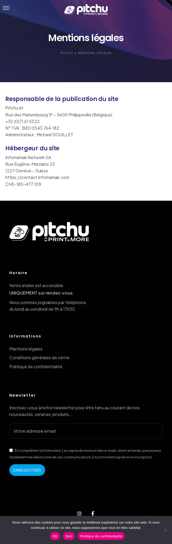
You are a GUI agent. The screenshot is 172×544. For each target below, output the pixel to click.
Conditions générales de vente (39, 357)
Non (69, 536)
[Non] (165, 530)
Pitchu (67, 53)
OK (55, 536)
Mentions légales (25, 349)
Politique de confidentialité (35, 366)
